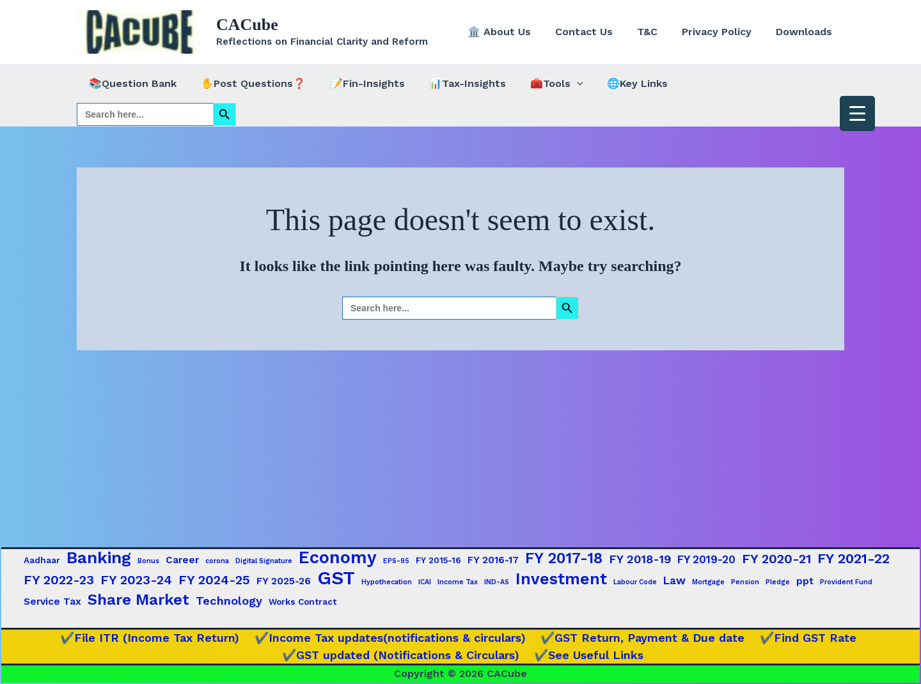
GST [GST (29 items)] (336, 578)
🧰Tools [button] (539, 84)
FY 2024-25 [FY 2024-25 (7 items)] (214, 579)
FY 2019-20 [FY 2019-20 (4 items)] (706, 559)
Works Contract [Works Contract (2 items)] (302, 601)
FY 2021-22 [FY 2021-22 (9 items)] (853, 558)
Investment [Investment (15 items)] (561, 579)
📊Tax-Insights (454, 83)
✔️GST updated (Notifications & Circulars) (403, 655)
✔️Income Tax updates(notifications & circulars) (391, 637)
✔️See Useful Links (588, 655)
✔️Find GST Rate (802, 637)
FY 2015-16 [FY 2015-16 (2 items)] (438, 560)
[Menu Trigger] (857, 113)
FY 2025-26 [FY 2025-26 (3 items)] (283, 581)
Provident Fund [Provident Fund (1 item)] (846, 582)
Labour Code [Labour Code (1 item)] (635, 582)
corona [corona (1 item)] (217, 561)
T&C (657, 32)
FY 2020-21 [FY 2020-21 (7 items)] (776, 558)
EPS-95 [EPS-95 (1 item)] (396, 561)
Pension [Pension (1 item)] (745, 582)
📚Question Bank (131, 83)
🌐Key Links (616, 83)
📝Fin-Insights (357, 83)
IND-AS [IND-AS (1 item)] (496, 582)
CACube (247, 24)
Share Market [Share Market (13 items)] (138, 599)
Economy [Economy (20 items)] (338, 557)
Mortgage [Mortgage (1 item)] (708, 582)
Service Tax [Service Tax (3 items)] (52, 601)
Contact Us (597, 32)
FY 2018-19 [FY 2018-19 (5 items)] (640, 559)
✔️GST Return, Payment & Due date (641, 637)
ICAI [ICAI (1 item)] (424, 582)
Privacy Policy (722, 32)
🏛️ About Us (516, 32)
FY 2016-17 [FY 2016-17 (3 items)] (493, 560)
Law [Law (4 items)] (674, 580)
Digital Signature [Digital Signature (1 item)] (263, 561)
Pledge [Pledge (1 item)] (778, 582)
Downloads (806, 32)
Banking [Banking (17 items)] (99, 557)
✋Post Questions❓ (247, 83)
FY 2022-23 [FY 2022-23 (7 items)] (59, 579)
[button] (559, 84)
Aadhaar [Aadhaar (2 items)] (42, 560)
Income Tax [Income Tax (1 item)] (457, 582)
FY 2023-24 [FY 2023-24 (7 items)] (136, 579)
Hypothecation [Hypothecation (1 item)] (386, 582)
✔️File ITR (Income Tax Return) (154, 637)
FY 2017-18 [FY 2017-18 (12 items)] (563, 558)
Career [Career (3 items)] (182, 560)
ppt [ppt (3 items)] (805, 581)
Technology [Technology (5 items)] (229, 600)
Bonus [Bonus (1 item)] (148, 561)
